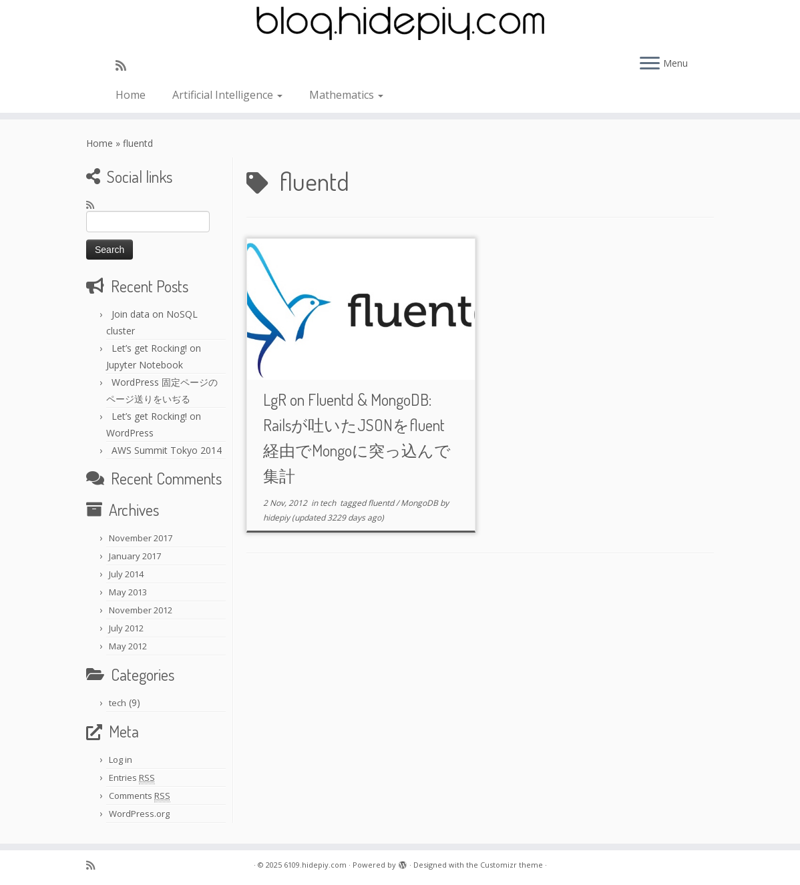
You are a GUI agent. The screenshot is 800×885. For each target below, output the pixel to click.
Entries (132, 778)
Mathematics (346, 94)
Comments (139, 796)
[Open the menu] (650, 64)
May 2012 (128, 646)
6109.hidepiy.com (315, 865)
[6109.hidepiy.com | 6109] (400, 23)
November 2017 (140, 538)
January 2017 (135, 556)
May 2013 (128, 592)
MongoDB (420, 503)
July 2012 (126, 628)
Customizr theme (511, 865)
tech (117, 703)
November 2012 (140, 610)
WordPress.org (139, 814)
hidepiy (276, 517)
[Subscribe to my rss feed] (125, 65)
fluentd (382, 503)
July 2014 (126, 574)
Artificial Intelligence (227, 94)
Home (131, 94)
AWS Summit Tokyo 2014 (167, 450)
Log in (120, 760)
